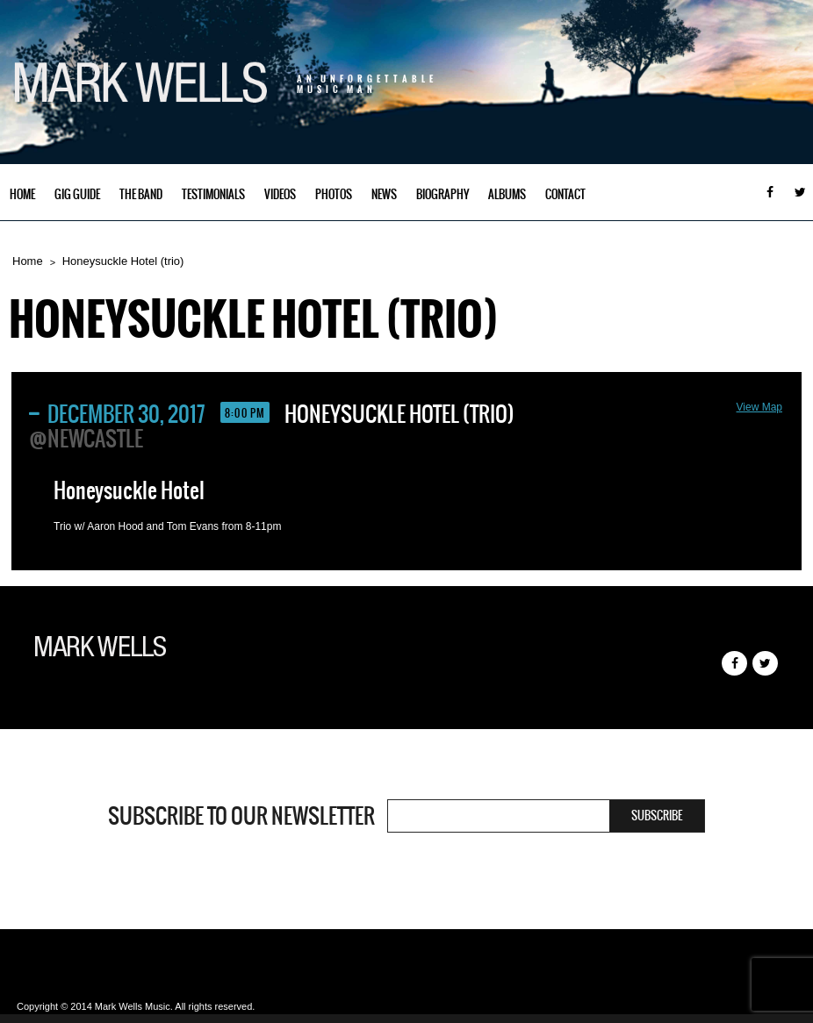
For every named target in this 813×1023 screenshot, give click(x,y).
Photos (333, 194)
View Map (759, 407)
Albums (507, 194)
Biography (442, 194)
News (384, 194)
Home (22, 194)
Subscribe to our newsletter (241, 815)
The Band (140, 194)
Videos (280, 194)
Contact (565, 194)
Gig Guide (77, 194)
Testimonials (213, 194)
